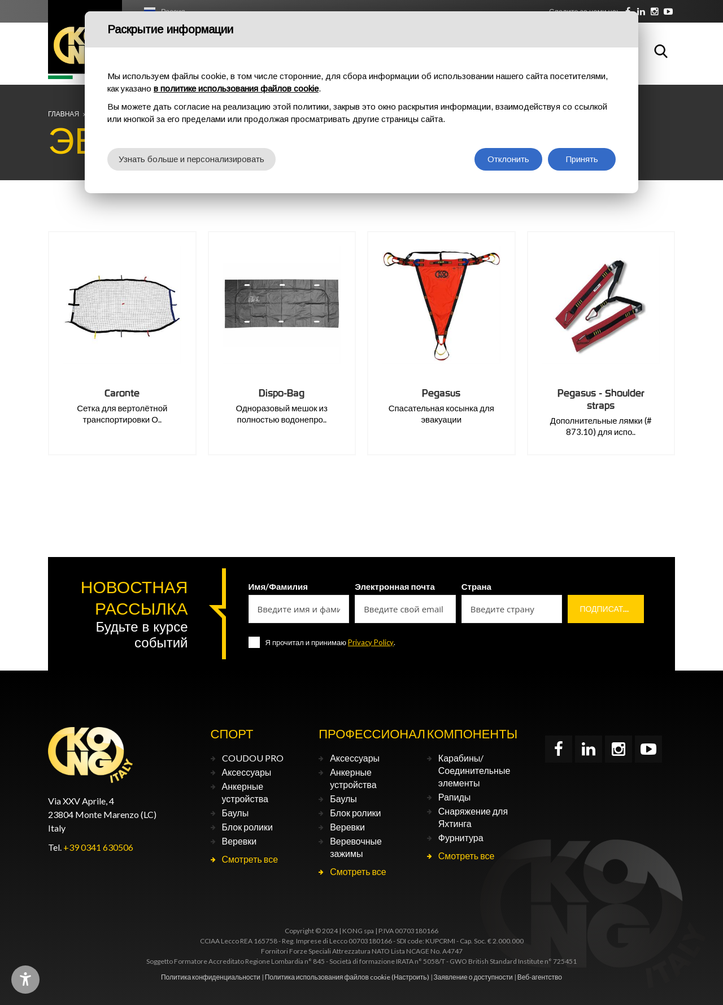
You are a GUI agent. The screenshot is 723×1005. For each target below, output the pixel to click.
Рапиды (454, 796)
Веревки (239, 841)
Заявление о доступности (473, 977)
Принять (582, 159)
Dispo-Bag (281, 393)
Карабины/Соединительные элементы (474, 770)
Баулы (235, 812)
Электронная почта (395, 586)
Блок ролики (247, 826)
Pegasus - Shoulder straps (601, 399)
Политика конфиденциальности (210, 977)
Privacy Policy (371, 642)
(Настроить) (410, 977)
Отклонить (508, 159)
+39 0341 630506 (98, 847)
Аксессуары (247, 772)
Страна (476, 586)
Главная (63, 114)
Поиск (661, 51)
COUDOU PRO (253, 757)
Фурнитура (461, 837)
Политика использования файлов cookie (327, 977)
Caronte (122, 393)
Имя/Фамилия (278, 586)
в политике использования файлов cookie (236, 88)
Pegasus (441, 393)
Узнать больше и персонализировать (191, 159)
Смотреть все (250, 859)
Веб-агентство (539, 977)
